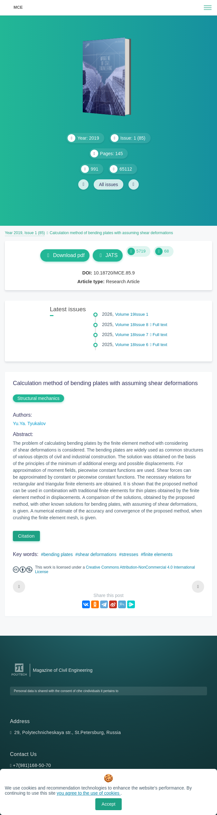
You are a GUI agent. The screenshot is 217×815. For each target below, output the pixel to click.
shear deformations (97, 554)
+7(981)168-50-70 (32, 765)
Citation (26, 536)
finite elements (157, 554)
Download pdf (65, 255)
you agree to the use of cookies (88, 793)
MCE (18, 7)
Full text (158, 324)
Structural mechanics (38, 398)
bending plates (58, 554)
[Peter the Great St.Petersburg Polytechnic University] (19, 676)
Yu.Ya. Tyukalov (29, 423)
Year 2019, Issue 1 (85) (25, 233)
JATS (108, 255)
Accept (109, 804)
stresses (129, 554)
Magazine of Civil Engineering (62, 670)
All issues (108, 184)
